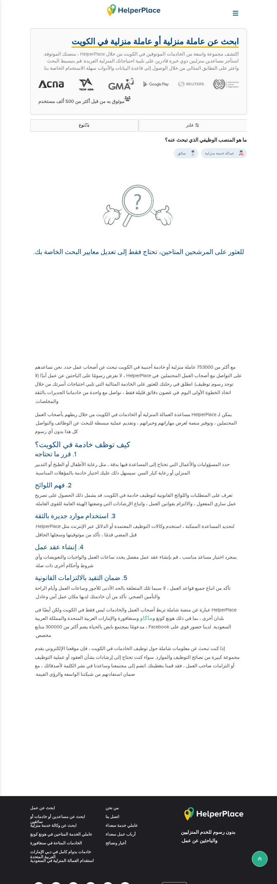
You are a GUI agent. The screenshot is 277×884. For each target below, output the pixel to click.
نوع (84, 125)
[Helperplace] (251, 10)
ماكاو (146, 618)
